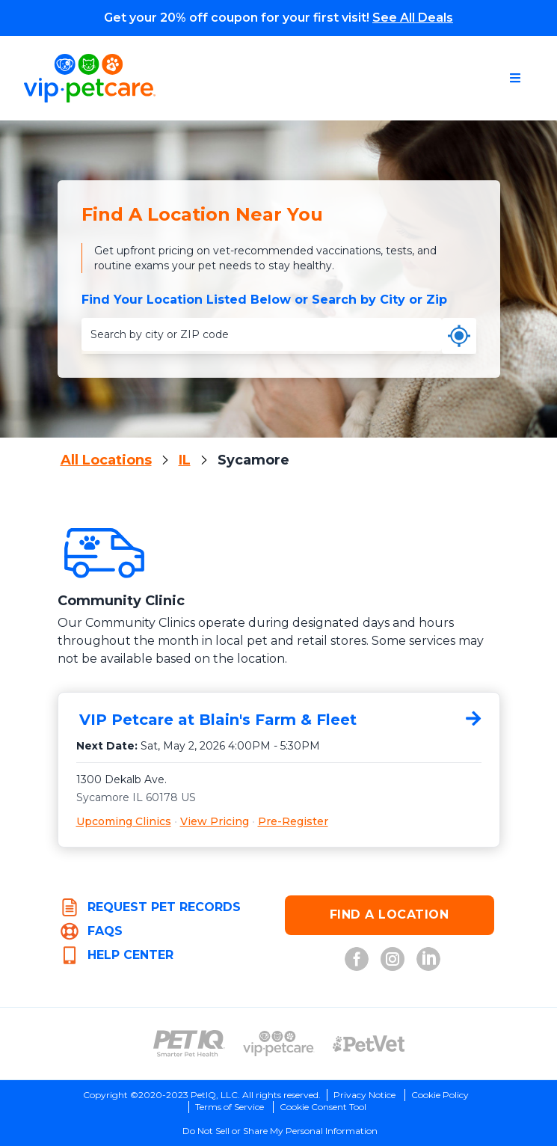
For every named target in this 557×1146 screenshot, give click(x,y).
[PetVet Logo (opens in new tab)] (368, 1043)
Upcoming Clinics (123, 821)
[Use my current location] (459, 336)
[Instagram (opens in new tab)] (392, 959)
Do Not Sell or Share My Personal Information (280, 1130)
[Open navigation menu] (515, 78)
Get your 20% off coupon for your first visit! (278, 17)
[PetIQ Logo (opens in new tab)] (189, 1043)
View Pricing (214, 821)
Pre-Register (293, 821)
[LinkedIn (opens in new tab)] (428, 959)
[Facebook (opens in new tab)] (357, 959)
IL (185, 460)
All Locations (106, 460)
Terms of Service (229, 1106)
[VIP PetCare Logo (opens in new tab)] (279, 1043)
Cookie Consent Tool (323, 1106)
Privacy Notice (364, 1094)
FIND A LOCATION (389, 914)
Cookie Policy (440, 1094)
